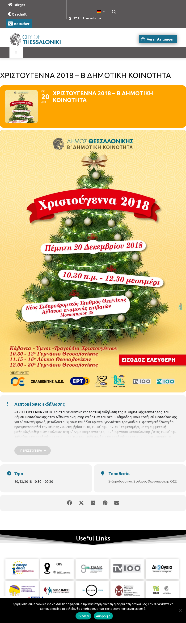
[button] (113, 11)
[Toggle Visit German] (16, 52)
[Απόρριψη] (180, 610)
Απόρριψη (103, 616)
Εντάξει (83, 616)
